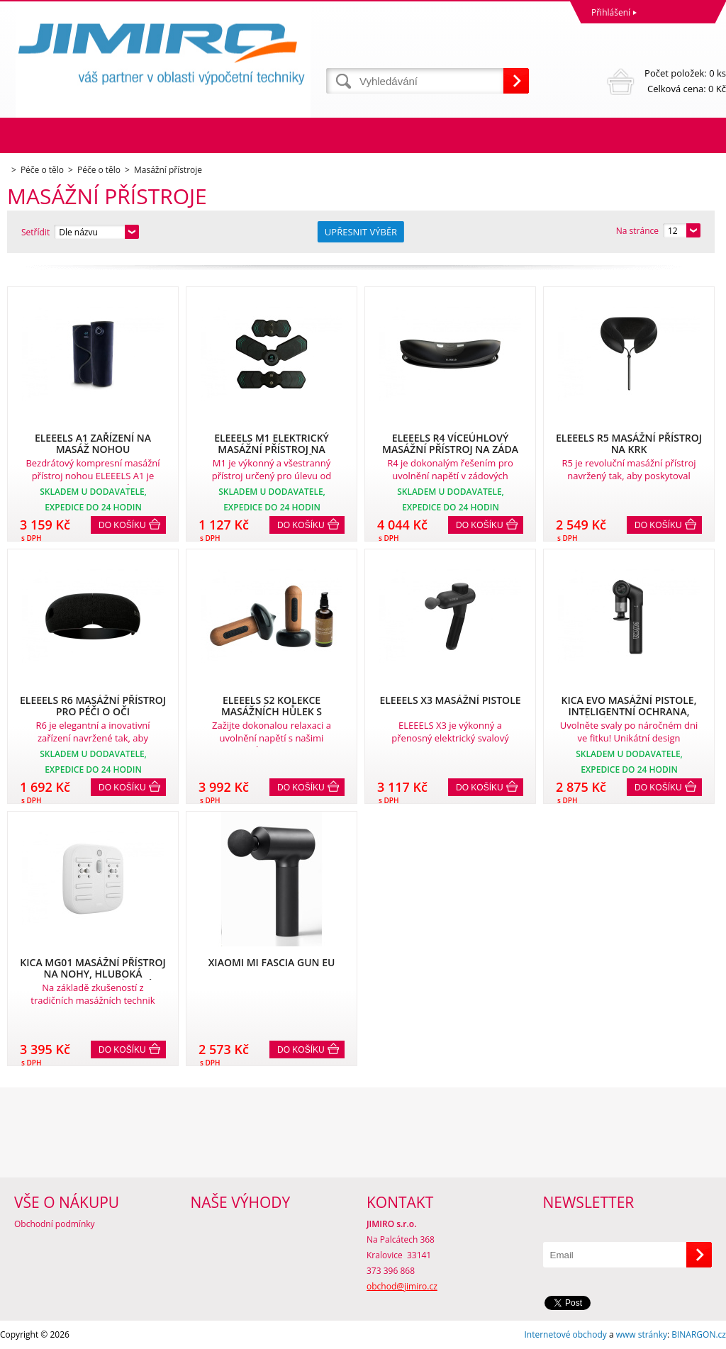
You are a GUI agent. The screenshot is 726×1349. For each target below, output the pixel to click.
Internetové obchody (565, 1334)
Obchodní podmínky (54, 1224)
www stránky (641, 1334)
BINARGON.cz (698, 1334)
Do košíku (122, 525)
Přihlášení (610, 12)
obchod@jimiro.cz (402, 1286)
